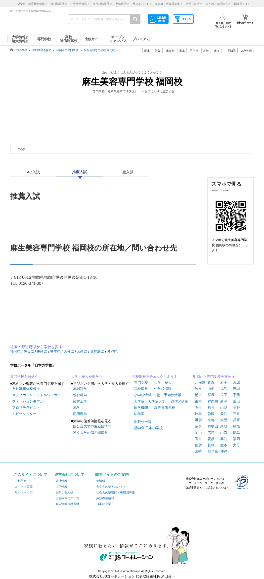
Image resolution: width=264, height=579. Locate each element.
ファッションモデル (28, 401)
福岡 (236, 439)
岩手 (223, 382)
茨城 (236, 389)
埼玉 (223, 395)
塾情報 (100, 481)
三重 (236, 414)
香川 (198, 439)
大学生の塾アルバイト (111, 487)
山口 (223, 433)
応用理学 (80, 414)
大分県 (69, 351)
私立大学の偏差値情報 (90, 433)
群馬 (211, 395)
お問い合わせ (64, 492)
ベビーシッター (24, 414)
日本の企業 (103, 504)
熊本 (223, 445)
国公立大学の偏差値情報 (92, 426)
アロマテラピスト (26, 408)
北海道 (170, 50)
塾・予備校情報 (169, 395)
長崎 (211, 445)
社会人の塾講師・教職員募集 (115, 492)
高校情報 (141, 389)
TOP (21, 150)
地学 (76, 408)
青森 (211, 382)
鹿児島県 (97, 351)
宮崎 (198, 451)
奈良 (198, 426)
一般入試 (126, 172)
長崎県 (42, 351)
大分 (236, 445)
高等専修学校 (164, 408)
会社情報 (61, 481)
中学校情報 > (80, 3)
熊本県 (56, 351)
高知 (223, 439)
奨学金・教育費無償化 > (32, 3)
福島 (223, 389)
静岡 (211, 414)
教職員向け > (242, 3)
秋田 (198, 389)
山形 (211, 389)
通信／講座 (179, 401)
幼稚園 (139, 414)
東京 (198, 401)
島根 (236, 426)
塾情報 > (122, 3)
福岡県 (16, 351)
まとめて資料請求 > (218, 3)
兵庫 (236, 420)
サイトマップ (24, 492)
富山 (236, 401)
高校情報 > (59, 3)
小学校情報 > (102, 3)
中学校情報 (163, 389)
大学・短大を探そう (86, 376)
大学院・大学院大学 (149, 401)
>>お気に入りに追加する (157, 91)
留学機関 (141, 408)
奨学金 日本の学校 (148, 428)
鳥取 (223, 426)
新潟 (223, 401)
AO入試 (33, 172)
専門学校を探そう (24, 376)
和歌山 (213, 426)
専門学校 (141, 382)
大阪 (223, 420)
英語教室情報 (105, 498)
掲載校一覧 (142, 422)
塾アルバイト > (142, 3)
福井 (211, 408)
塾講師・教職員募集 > (168, 3)
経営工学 (80, 401)
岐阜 (198, 414)
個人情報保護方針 (67, 504)
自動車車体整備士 (26, 389)
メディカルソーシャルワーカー (36, 395)
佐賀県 (29, 351)
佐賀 (198, 445)
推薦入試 (79, 172)
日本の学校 (20, 50)
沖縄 (223, 451)
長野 (236, 408)
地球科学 (80, 389)
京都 (211, 420)
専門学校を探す (41, 50)
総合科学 (80, 395)
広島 (211, 433)
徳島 (236, 433)
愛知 (223, 414)
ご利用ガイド (24, 481)
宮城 (236, 382)
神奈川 (213, 401)
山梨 (223, 408)
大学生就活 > (194, 3)
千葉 (236, 395)
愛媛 (211, 439)
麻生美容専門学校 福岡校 (99, 50)
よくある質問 (24, 487)
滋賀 (198, 420)
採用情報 (61, 487)
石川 (198, 408)
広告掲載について (67, 498)
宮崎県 (82, 351)
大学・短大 (163, 382)
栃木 (198, 395)
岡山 (198, 433)
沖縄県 (112, 351)
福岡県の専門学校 (67, 50)
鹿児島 (213, 451)
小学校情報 (142, 395)
